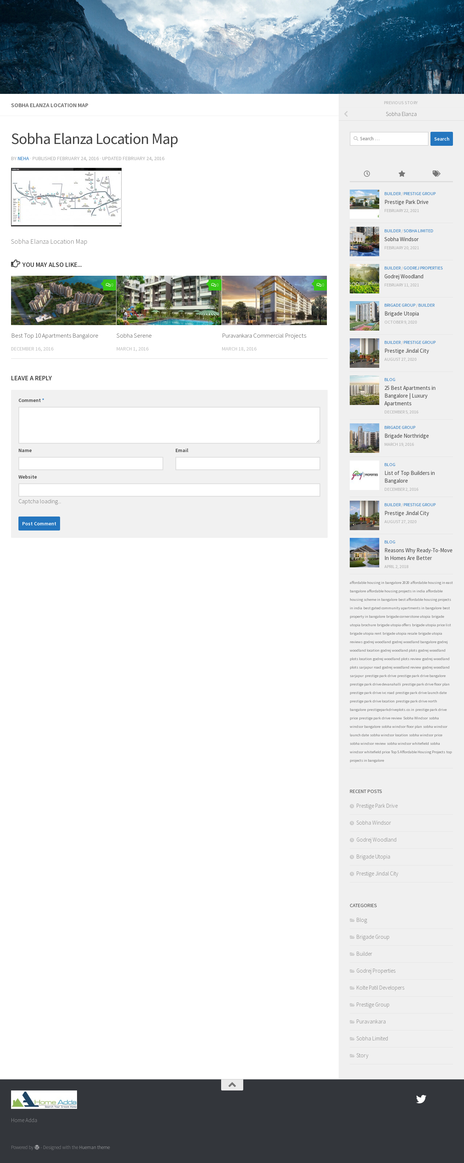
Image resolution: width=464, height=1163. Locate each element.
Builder (392, 193)
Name (25, 450)
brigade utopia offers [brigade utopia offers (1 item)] (394, 625)
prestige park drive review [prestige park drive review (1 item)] (380, 718)
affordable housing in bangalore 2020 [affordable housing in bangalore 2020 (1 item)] (379, 582)
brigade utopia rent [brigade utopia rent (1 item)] (365, 633)
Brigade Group (399, 305)
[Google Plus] (434, 1099)
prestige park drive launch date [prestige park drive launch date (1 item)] (421, 692)
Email (181, 450)
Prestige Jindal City (406, 350)
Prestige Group (420, 193)
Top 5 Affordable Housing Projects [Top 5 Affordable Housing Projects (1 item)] (418, 752)
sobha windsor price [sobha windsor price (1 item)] (425, 735)
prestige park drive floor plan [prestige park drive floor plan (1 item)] (426, 684)
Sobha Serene (134, 335)
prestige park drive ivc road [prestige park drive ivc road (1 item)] (372, 692)
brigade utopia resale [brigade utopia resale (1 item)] (400, 633)
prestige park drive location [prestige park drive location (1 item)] (372, 701)
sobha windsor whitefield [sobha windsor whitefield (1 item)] (408, 743)
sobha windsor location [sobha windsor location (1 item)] (389, 735)
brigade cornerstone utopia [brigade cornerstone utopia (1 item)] (408, 616)
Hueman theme (94, 1147)
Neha (23, 158)
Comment (31, 400)
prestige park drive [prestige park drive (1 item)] (380, 675)
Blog (389, 379)
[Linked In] (448, 1099)
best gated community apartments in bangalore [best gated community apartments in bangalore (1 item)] (402, 608)
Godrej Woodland (403, 276)
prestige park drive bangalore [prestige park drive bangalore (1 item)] (421, 675)
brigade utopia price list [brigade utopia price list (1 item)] (431, 625)
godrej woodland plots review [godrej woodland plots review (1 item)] (397, 658)
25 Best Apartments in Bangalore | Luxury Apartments (410, 395)
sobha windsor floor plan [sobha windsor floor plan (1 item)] (401, 726)
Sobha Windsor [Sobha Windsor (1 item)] (415, 718)
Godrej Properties (423, 268)
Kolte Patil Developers (380, 987)
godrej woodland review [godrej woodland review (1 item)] (401, 667)
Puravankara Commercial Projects (264, 335)
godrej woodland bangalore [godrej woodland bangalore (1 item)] (414, 641)
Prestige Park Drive (406, 201)
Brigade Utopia (401, 313)
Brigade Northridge (406, 435)
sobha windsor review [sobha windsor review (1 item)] (368, 743)
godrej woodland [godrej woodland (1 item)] (377, 641)
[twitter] (421, 1099)
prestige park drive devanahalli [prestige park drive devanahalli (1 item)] (375, 684)
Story (362, 1055)
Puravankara (371, 1021)
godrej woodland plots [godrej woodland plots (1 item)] (399, 650)
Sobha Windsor (401, 239)
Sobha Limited (418, 230)
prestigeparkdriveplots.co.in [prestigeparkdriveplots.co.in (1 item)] (390, 709)
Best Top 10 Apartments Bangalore (55, 335)
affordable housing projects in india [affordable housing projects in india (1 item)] (396, 591)
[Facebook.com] (408, 1099)
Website (27, 476)
